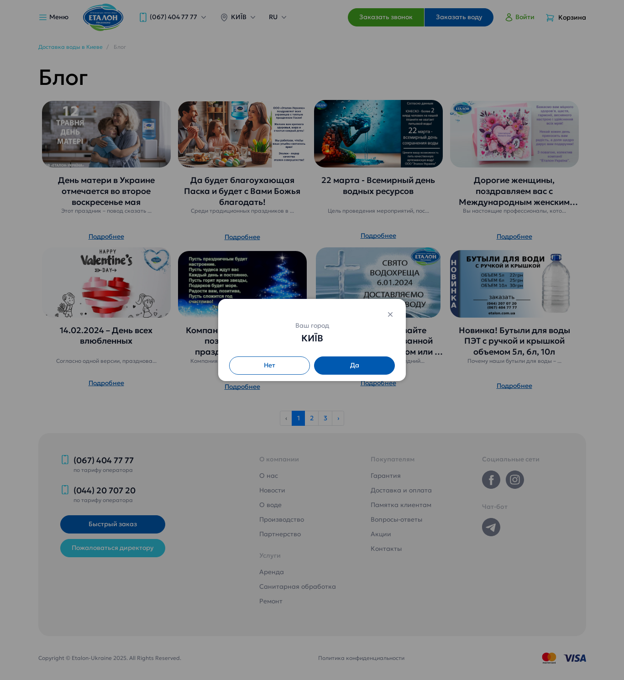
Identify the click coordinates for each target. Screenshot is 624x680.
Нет (269, 365)
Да (354, 365)
